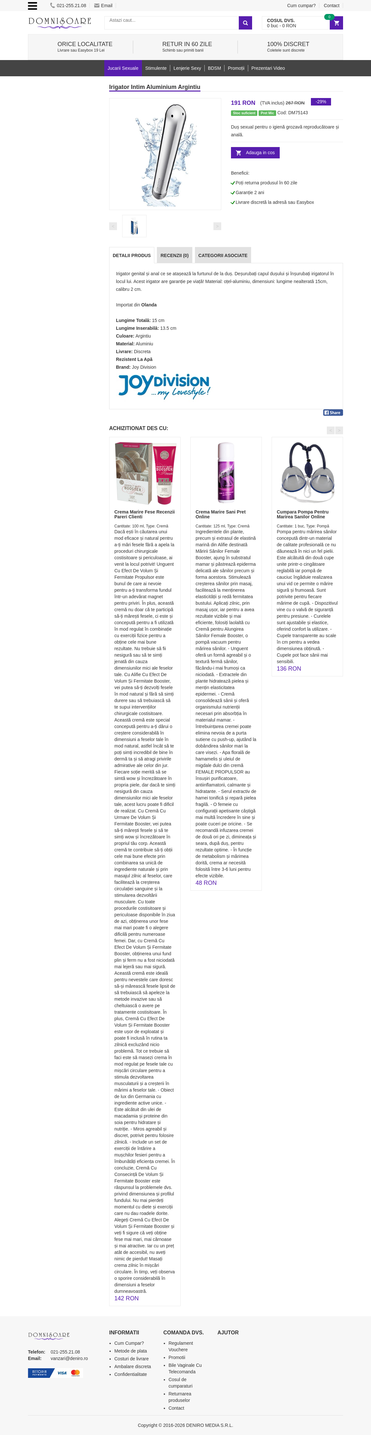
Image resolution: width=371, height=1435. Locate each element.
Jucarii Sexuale (123, 68)
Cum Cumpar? (129, 1343)
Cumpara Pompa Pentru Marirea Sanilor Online (302, 514)
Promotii (177, 1357)
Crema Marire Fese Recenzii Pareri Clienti (144, 514)
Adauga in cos (260, 152)
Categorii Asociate (223, 255)
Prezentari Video (268, 68)
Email (103, 5)
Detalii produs (132, 255)
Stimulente (156, 68)
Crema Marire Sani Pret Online (221, 514)
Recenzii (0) (174, 255)
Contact (331, 5)
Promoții (236, 68)
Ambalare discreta (132, 1366)
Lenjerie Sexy (187, 68)
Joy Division (144, 367)
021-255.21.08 (68, 5)
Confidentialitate (130, 1374)
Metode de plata (130, 1351)
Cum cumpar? (301, 5)
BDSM (214, 68)
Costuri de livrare (131, 1358)
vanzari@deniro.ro (69, 1358)
